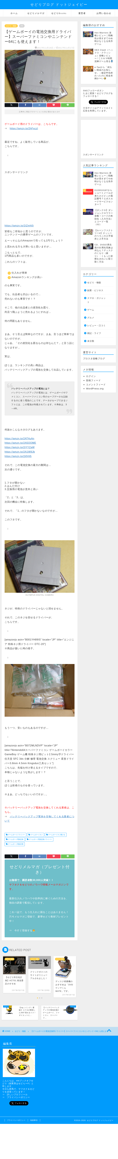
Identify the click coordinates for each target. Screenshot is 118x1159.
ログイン (91, 376)
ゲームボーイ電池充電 (15, 844)
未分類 (90, 341)
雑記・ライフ (94, 333)
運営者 (82, 13)
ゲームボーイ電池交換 (15, 839)
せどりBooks (59, 13)
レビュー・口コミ (96, 325)
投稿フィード (93, 380)
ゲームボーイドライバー (16, 835)
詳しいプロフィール (17, 1094)
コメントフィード (96, 384)
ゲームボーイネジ (36, 835)
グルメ (90, 318)
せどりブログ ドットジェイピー (59, 4)
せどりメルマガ (36, 13)
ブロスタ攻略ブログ (94, 358)
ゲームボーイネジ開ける (56, 835)
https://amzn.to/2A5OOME (20, 443)
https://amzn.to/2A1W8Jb (20, 451)
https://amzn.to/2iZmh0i (19, 225)
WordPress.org (95, 388)
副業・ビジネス (95, 290)
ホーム (14, 13)
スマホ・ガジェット (96, 300)
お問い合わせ (103, 13)
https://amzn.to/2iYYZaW (20, 447)
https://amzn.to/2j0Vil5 (18, 456)
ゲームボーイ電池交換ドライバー (40, 839)
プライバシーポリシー (18, 1097)
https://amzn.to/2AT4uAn (19, 438)
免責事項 (34, 1120)
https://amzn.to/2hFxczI (24, 128)
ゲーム (90, 310)
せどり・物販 (11, 26)
